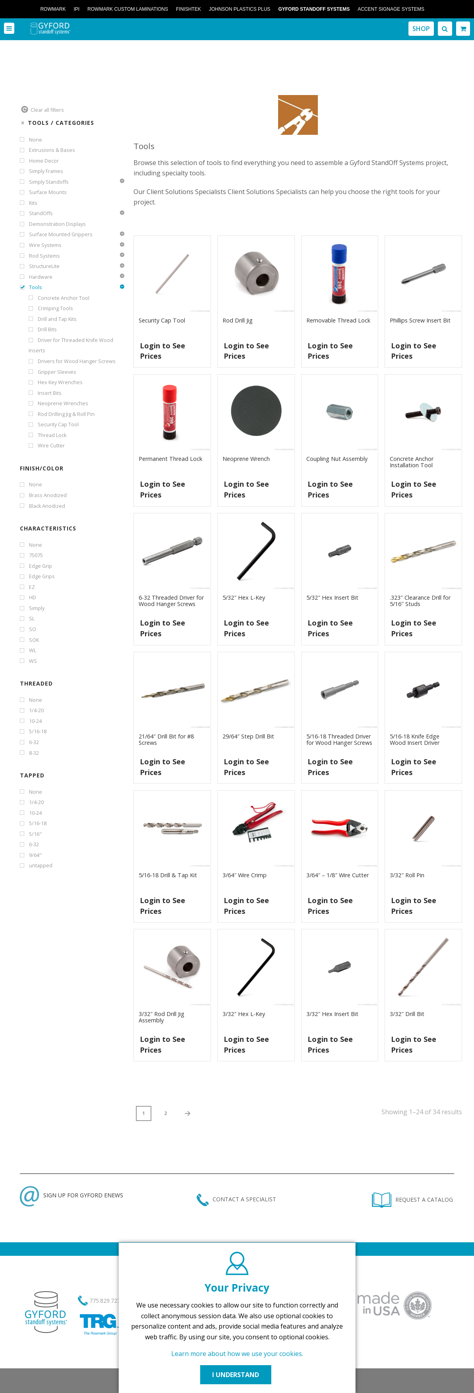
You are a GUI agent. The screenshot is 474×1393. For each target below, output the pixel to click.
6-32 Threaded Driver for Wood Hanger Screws (171, 601)
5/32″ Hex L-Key (243, 597)
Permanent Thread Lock (170, 458)
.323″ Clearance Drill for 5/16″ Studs (420, 601)
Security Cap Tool (162, 320)
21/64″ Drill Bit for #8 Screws (166, 739)
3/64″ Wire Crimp (244, 875)
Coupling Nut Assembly (337, 458)
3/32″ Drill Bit (407, 1014)
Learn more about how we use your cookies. (237, 1353)
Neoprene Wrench (246, 458)
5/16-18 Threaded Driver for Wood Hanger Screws (339, 739)
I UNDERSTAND (237, 1374)
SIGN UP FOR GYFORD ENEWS (71, 1195)
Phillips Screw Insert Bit (420, 320)
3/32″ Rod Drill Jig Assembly (161, 1017)
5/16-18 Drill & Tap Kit (168, 875)
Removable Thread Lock (338, 320)
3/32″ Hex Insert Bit (332, 1014)
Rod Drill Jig (237, 320)
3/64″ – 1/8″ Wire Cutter (337, 875)
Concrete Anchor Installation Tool (411, 462)
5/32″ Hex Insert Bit (332, 597)
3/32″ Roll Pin (407, 875)
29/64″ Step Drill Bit (248, 736)
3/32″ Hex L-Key (243, 1014)
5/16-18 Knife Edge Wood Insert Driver (414, 739)
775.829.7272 (106, 1300)
